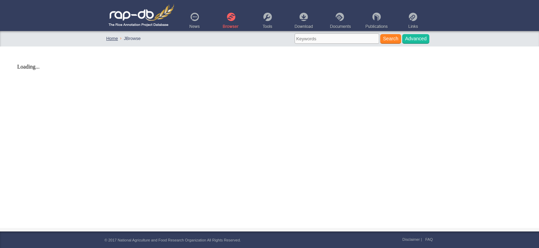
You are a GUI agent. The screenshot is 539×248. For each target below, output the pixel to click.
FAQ (429, 239)
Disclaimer (411, 239)
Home (112, 38)
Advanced (416, 38)
